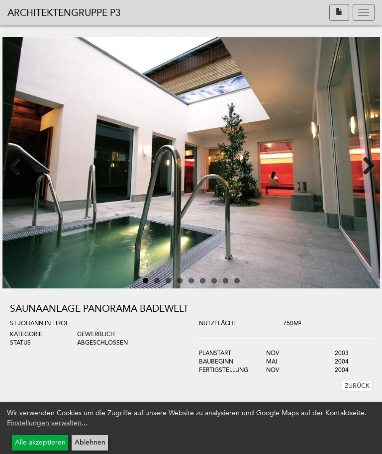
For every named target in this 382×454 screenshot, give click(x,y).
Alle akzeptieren (40, 442)
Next (362, 165)
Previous (19, 165)
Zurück (357, 385)
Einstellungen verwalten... (47, 423)
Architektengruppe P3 (64, 12)
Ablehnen (90, 442)
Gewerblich (96, 334)
